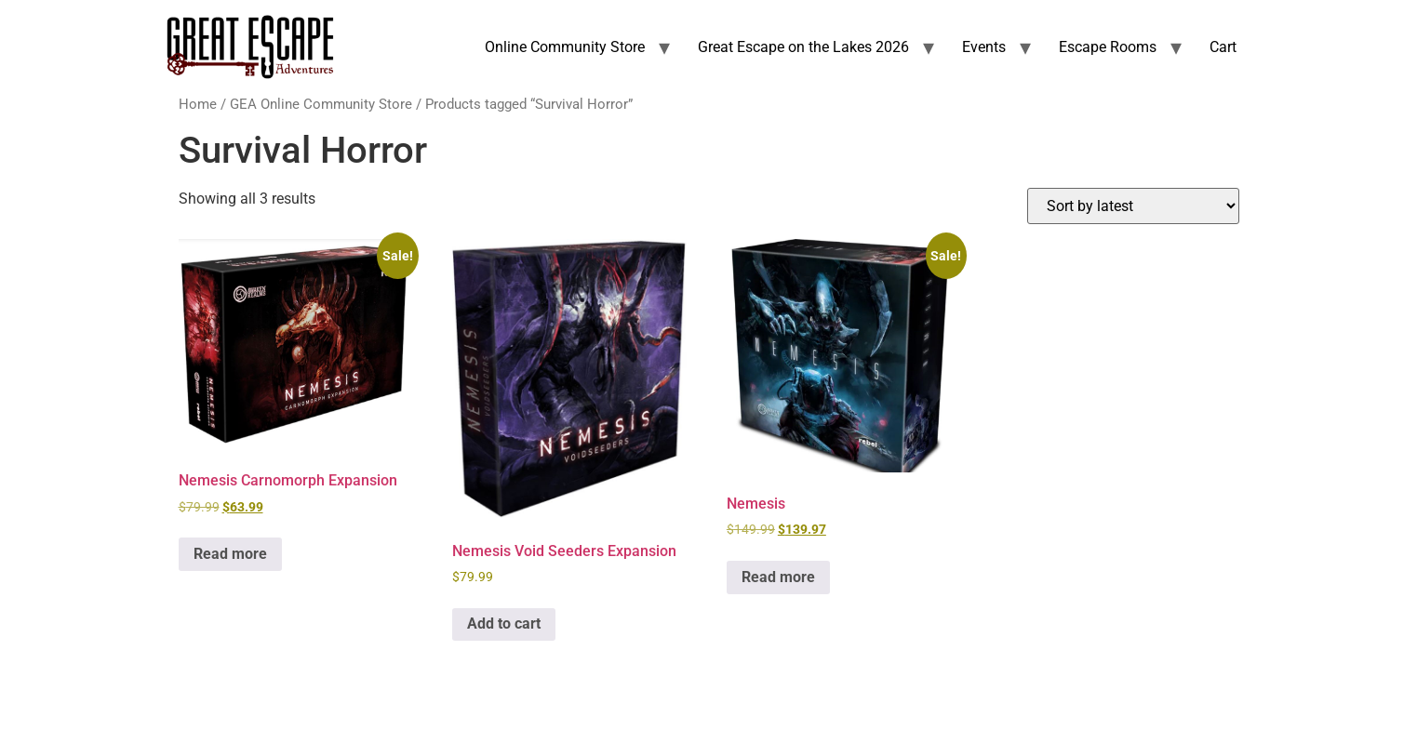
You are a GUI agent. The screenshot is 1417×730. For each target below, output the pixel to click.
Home (198, 104)
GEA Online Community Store (321, 104)
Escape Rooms (1107, 47)
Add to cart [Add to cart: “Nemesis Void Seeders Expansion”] (504, 623)
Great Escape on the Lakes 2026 (803, 47)
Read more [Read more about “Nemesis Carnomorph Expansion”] (230, 554)
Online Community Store (565, 47)
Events (984, 47)
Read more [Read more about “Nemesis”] (778, 577)
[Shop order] (1133, 206)
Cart (1223, 47)
